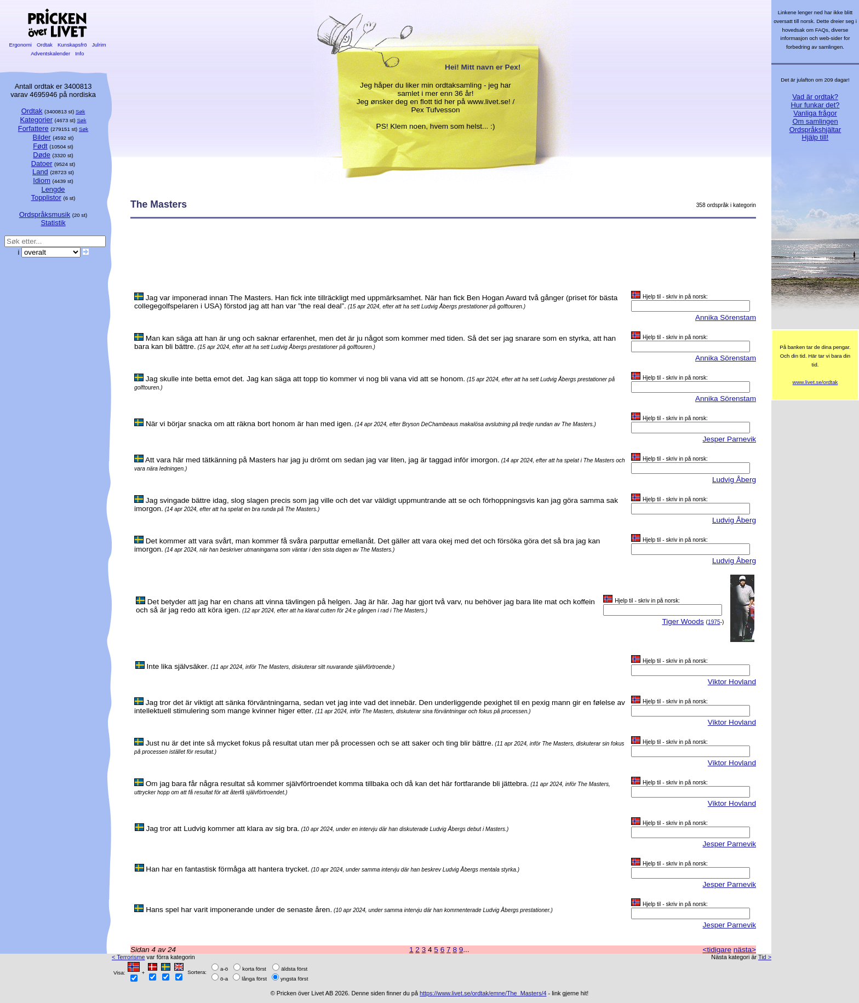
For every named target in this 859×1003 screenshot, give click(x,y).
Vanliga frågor (815, 113)
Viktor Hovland (732, 682)
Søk (80, 111)
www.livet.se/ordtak (815, 382)
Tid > (764, 957)
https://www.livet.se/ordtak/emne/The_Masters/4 (483, 993)
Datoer (42, 163)
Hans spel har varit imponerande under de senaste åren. (239, 909)
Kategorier (36, 120)
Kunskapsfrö (72, 45)
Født (40, 146)
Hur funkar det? (815, 105)
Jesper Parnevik (729, 439)
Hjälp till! (815, 137)
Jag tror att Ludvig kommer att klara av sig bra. (222, 828)
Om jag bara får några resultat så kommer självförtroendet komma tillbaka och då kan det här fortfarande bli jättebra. (337, 784)
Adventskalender (51, 53)
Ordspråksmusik (44, 214)
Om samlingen (815, 121)
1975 (714, 622)
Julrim (98, 45)
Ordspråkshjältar (815, 129)
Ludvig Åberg (734, 479)
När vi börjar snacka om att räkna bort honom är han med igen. (249, 424)
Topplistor (46, 197)
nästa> (745, 949)
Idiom (41, 180)
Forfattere (33, 128)
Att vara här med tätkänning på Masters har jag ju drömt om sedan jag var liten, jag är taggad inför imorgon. (322, 460)
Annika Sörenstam (725, 317)
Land (40, 172)
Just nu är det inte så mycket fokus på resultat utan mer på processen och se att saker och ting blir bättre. (320, 743)
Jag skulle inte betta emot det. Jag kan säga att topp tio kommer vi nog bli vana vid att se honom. (305, 379)
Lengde (53, 189)
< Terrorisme (128, 957)
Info (79, 53)
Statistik (53, 223)
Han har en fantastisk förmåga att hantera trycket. (227, 869)
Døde (41, 155)
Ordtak (44, 45)
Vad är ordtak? (815, 97)
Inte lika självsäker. (178, 666)
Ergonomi (20, 45)
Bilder (42, 137)
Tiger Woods (682, 621)
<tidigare (716, 949)
